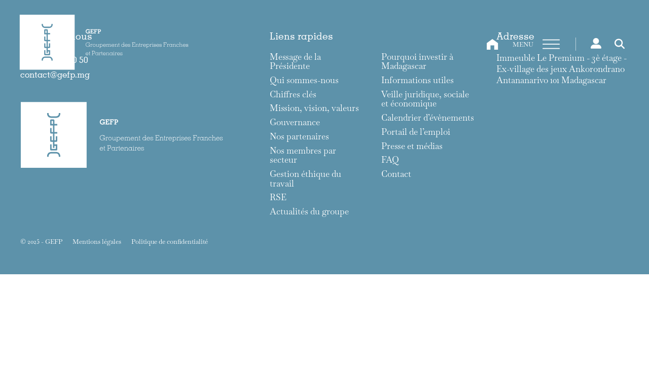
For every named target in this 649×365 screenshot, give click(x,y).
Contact (396, 174)
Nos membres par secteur (303, 155)
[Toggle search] (619, 44)
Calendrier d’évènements (427, 118)
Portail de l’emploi (415, 132)
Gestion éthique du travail (305, 178)
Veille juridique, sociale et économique (425, 99)
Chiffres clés (293, 94)
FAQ (390, 160)
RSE (278, 197)
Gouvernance (295, 122)
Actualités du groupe (309, 211)
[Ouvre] (551, 45)
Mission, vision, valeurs (314, 108)
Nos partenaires (299, 136)
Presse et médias (412, 146)
